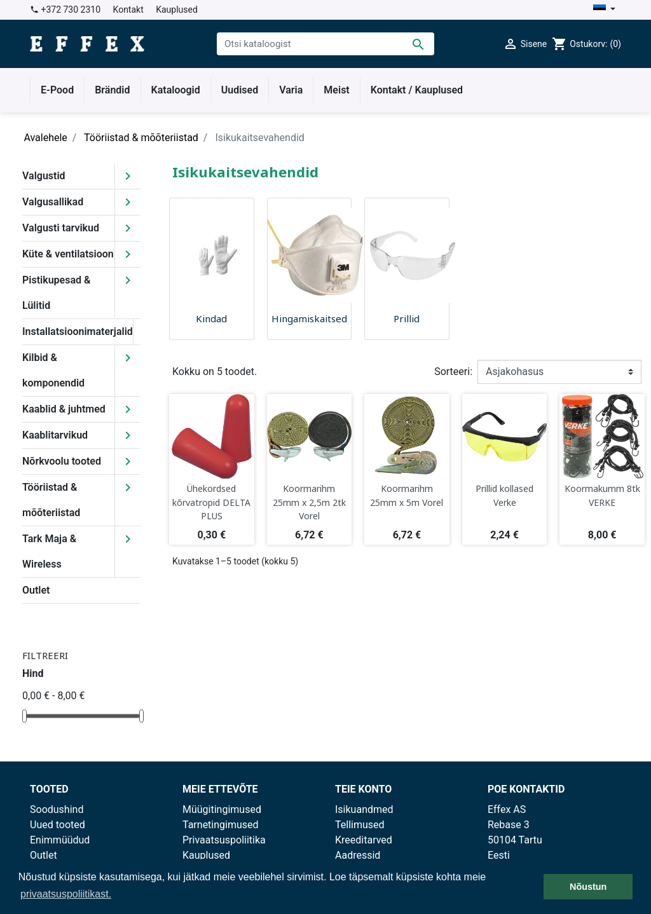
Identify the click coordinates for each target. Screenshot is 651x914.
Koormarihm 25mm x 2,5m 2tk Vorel (309, 502)
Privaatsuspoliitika (224, 840)
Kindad (211, 318)
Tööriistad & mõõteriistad (51, 500)
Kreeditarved (363, 840)
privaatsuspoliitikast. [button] (65, 894)
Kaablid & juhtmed (64, 409)
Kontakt (128, 9)
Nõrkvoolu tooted (61, 461)
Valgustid (43, 176)
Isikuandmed (364, 809)
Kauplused (177, 9)
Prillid (407, 318)
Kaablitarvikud (55, 435)
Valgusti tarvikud (60, 228)
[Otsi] (325, 43)
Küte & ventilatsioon (68, 254)
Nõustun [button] (588, 887)
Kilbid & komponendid (53, 370)
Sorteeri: (453, 371)
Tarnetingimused (220, 825)
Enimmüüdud (60, 840)
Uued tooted (57, 825)
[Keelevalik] (604, 10)
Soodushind (56, 809)
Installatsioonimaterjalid (77, 331)
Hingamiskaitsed (309, 318)
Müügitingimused (221, 809)
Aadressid (357, 855)
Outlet (36, 590)
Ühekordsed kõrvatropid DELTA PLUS (211, 502)
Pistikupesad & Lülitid (56, 292)
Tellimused (360, 825)
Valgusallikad (52, 202)
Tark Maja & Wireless (49, 551)
